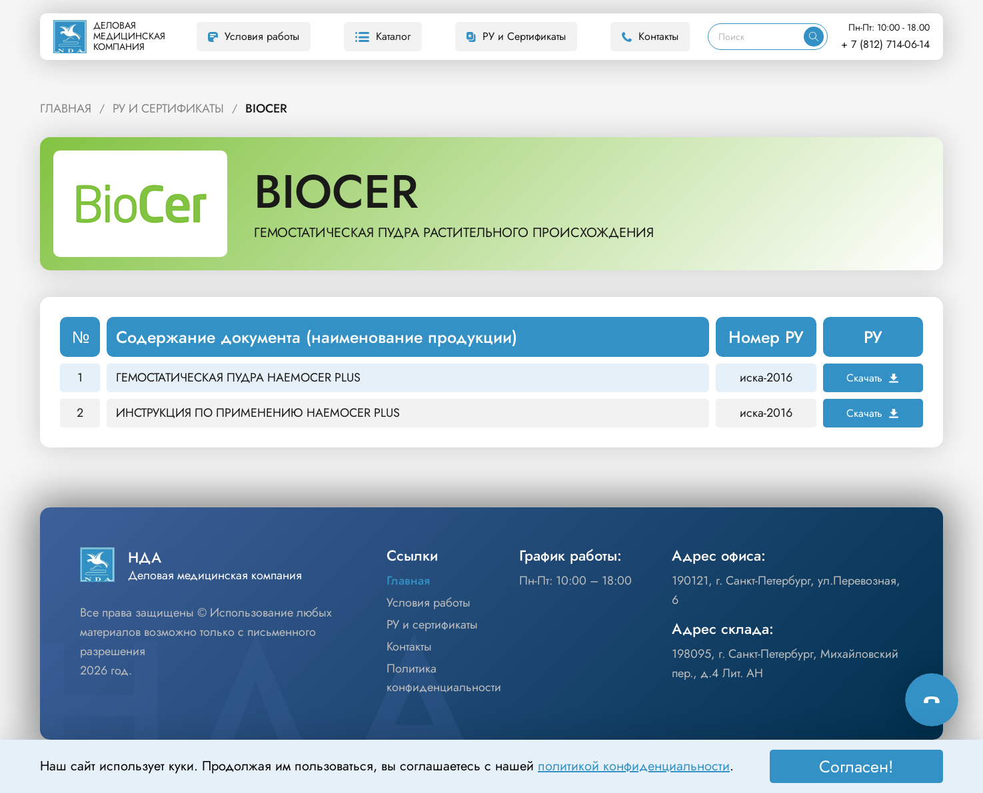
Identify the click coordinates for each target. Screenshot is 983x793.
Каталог (383, 36)
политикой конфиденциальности (634, 766)
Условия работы (253, 36)
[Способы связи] (931, 699)
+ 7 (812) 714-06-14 (885, 44)
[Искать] (814, 37)
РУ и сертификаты (432, 624)
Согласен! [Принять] (856, 766)
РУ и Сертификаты (516, 36)
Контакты (650, 36)
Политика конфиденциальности (444, 678)
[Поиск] (756, 36)
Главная (65, 108)
